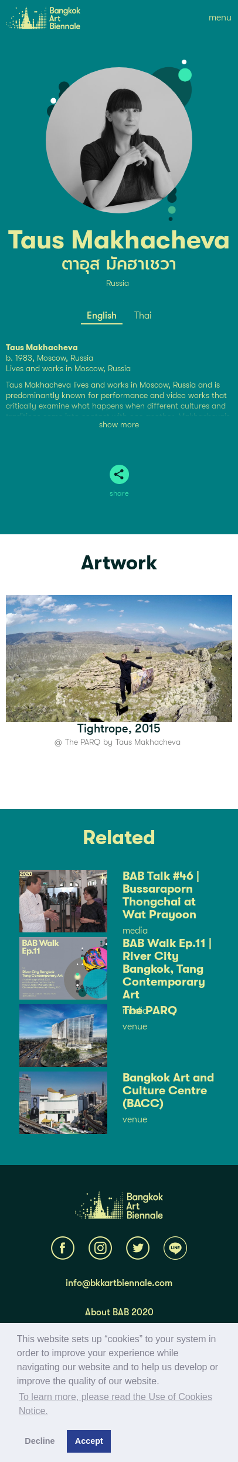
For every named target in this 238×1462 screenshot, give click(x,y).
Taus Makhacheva (148, 741)
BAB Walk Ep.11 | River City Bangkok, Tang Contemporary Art (167, 969)
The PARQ (82, 741)
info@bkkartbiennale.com (119, 1283)
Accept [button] (89, 1441)
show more (119, 424)
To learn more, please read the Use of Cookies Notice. (115, 1404)
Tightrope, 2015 (119, 728)
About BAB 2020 (119, 1312)
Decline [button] (40, 1441)
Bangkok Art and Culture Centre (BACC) (168, 1091)
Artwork (119, 563)
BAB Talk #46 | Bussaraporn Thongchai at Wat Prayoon (161, 895)
